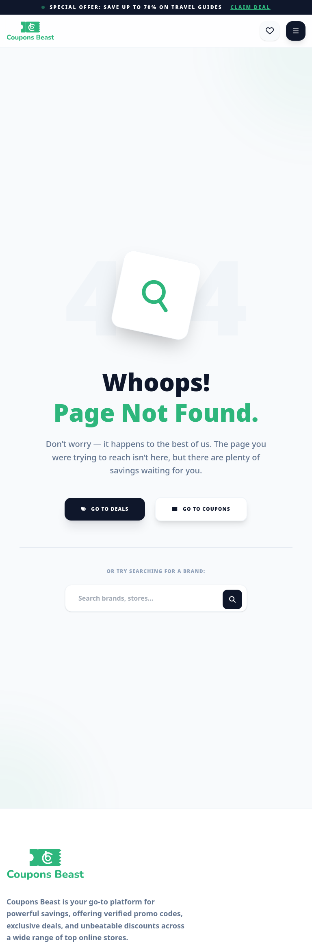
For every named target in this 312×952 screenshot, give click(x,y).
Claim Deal (250, 7)
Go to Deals (105, 508)
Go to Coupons (201, 508)
